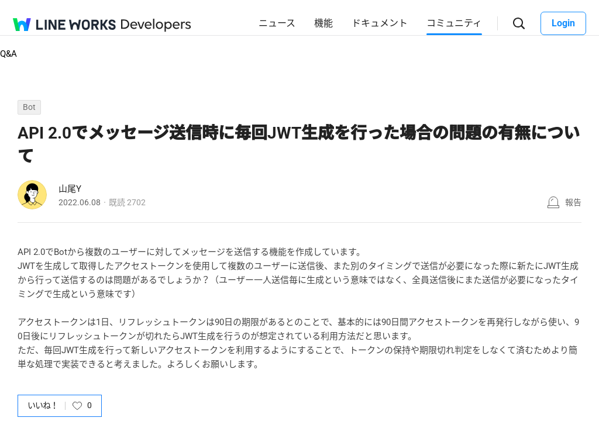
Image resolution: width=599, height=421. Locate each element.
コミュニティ (454, 23)
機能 (323, 23)
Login (563, 23)
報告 (573, 202)
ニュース (277, 23)
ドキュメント (380, 23)
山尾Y (69, 189)
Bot (29, 107)
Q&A (8, 54)
